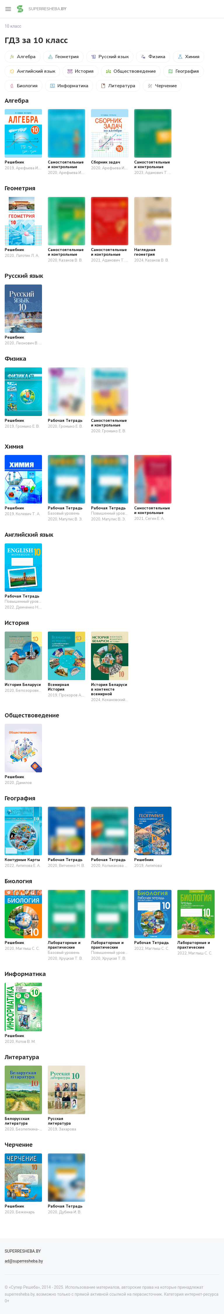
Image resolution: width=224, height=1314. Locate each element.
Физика (153, 57)
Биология (23, 86)
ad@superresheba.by (24, 1261)
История (80, 71)
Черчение (162, 86)
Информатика (69, 86)
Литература (118, 86)
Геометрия (63, 57)
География (183, 71)
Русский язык (110, 57)
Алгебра (22, 57)
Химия (189, 57)
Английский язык (32, 71)
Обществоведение (131, 71)
